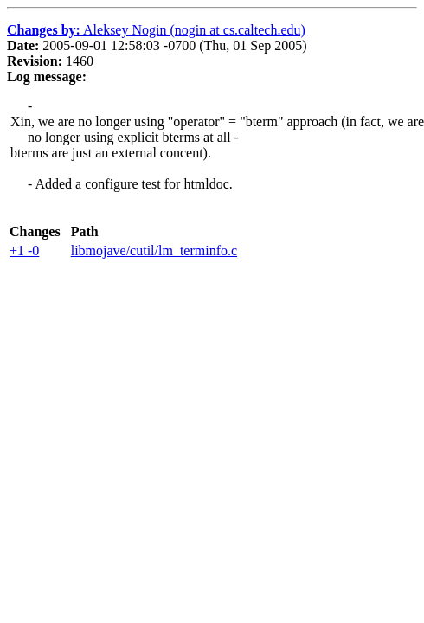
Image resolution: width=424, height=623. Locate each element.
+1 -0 (24, 250)
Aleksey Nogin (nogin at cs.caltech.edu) (156, 29)
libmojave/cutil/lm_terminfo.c (154, 250)
